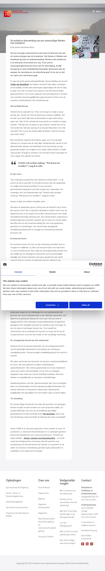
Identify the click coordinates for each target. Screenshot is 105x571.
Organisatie (43, 493)
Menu (96, 11)
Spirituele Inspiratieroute (17, 507)
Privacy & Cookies (45, 536)
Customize (52, 305)
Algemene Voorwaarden (44, 506)
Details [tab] (52, 272)
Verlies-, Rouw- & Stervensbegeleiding (14, 494)
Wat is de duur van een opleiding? (68, 492)
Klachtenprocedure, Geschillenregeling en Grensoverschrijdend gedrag (47, 524)
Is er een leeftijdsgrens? (66, 524)
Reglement (42, 513)
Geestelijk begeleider (14, 502)
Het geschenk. (49, 414)
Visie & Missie (44, 487)
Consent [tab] (18, 272)
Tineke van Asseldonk (19, 84)
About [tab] (87, 272)
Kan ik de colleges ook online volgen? (68, 541)
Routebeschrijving (89, 530)
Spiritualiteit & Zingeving (17, 487)
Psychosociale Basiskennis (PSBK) (17, 514)
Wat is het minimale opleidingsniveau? (69, 533)
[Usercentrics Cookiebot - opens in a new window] (91, 264)
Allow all (86, 305)
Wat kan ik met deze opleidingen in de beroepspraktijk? (68, 514)
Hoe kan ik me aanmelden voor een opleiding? (68, 502)
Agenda (41, 498)
